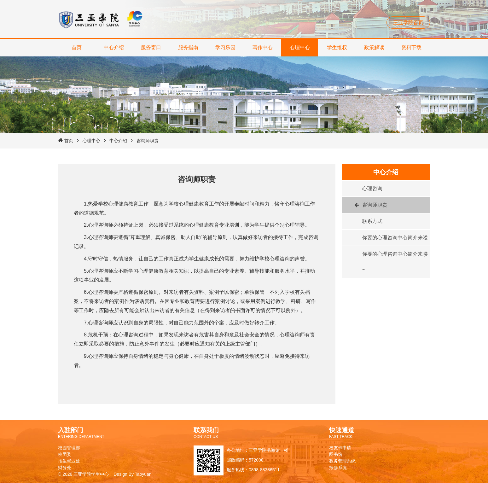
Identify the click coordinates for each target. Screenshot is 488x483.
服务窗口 (151, 47)
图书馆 (335, 454)
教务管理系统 (342, 460)
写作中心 (263, 47)
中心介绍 (114, 47)
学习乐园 (225, 47)
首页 (77, 47)
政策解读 (374, 47)
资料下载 (411, 47)
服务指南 (188, 47)
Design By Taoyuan (132, 474)
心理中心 (300, 47)
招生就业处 (69, 460)
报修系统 (338, 467)
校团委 (64, 454)
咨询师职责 (148, 140)
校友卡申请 (340, 447)
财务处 (64, 467)
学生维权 (337, 47)
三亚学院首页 (408, 22)
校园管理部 (69, 447)
